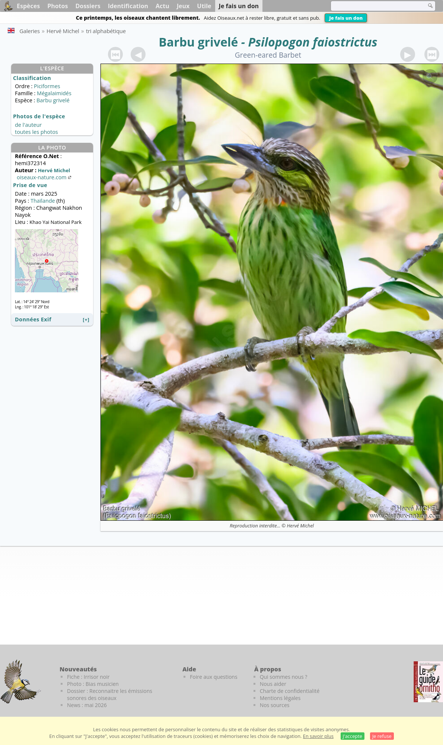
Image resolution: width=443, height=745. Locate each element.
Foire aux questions (214, 676)
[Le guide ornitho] (428, 681)
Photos (57, 6)
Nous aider (273, 683)
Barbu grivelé (198, 42)
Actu (162, 6)
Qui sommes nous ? (283, 676)
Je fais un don (346, 18)
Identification (128, 6)
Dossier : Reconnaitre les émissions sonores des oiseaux (109, 694)
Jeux (183, 6)
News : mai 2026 (87, 705)
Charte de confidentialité (290, 690)
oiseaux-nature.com (45, 177)
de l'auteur (28, 124)
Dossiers (87, 6)
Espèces (28, 6)
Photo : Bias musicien (93, 683)
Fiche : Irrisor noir (88, 676)
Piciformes (47, 86)
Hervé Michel (300, 525)
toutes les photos (36, 131)
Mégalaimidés (54, 93)
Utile (204, 6)
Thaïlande (43, 200)
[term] (374, 6)
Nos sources (275, 705)
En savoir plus (318, 736)
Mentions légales (280, 697)
